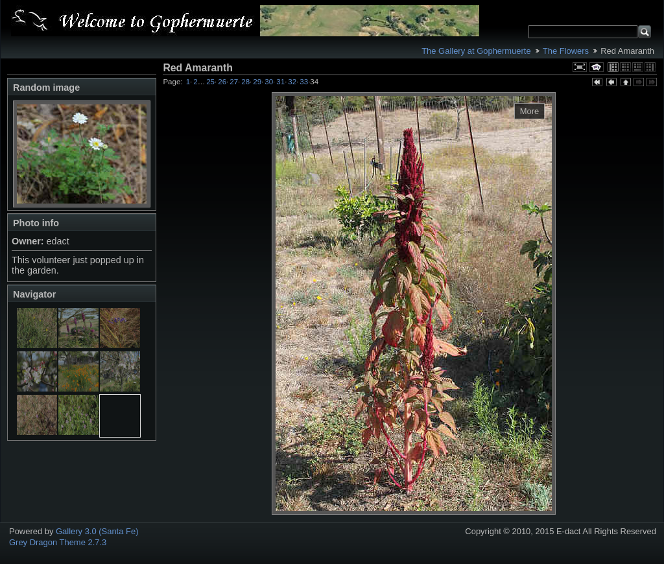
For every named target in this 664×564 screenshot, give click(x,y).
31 (280, 82)
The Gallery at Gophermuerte (475, 51)
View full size (580, 67)
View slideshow (596, 67)
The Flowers (566, 51)
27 (234, 82)
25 (210, 82)
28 (245, 82)
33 (304, 82)
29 (257, 82)
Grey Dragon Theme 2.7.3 (57, 542)
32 (292, 82)
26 (222, 82)
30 (269, 82)
